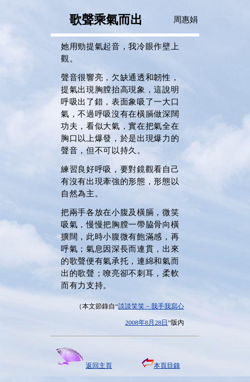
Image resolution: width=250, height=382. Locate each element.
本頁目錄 (161, 365)
